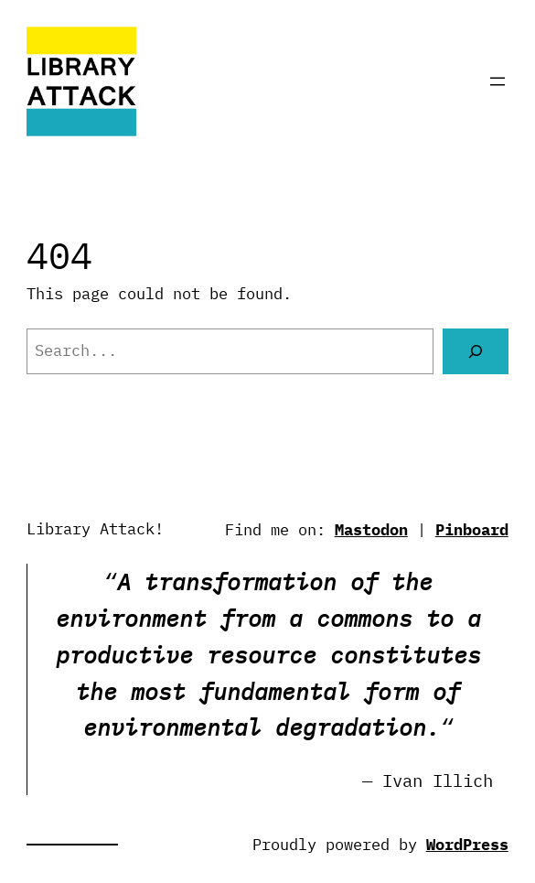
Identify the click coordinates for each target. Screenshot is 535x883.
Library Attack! (95, 529)
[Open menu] (497, 81)
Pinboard (471, 530)
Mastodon (371, 530)
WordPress (467, 845)
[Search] (475, 351)
